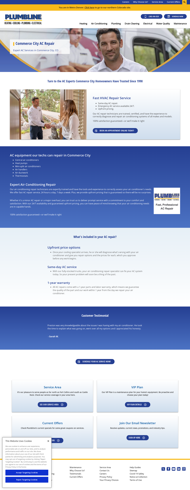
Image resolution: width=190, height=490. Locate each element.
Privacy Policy (106, 477)
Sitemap (133, 470)
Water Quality (163, 23)
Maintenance (180, 23)
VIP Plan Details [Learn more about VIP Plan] (136, 404)
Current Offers (173, 2)
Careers (125, 2)
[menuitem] (125, 2)
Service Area (157, 2)
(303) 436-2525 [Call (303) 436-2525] (151, 16)
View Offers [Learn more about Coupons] (52, 440)
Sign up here (137, 437)
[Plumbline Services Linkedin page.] (178, 469)
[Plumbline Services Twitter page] (163, 469)
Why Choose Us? (140, 2)
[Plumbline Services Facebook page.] (168, 469)
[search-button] (184, 2)
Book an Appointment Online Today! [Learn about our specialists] (114, 130)
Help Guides (135, 467)
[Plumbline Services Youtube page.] (173, 469)
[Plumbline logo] (23, 19)
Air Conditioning (99, 23)
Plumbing (116, 23)
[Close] (48, 441)
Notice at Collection (138, 477)
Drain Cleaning (132, 23)
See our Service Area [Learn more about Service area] (51, 404)
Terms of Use (136, 480)
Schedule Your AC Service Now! (94, 361)
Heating (83, 23)
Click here (89, 7)
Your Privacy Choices (109, 480)
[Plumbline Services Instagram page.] (184, 469)
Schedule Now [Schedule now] (175, 16)
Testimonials (75, 473)
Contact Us (104, 470)
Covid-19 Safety (137, 473)
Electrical (147, 23)
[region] (27, 462)
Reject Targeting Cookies (26, 480)
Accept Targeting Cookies (27, 472)
